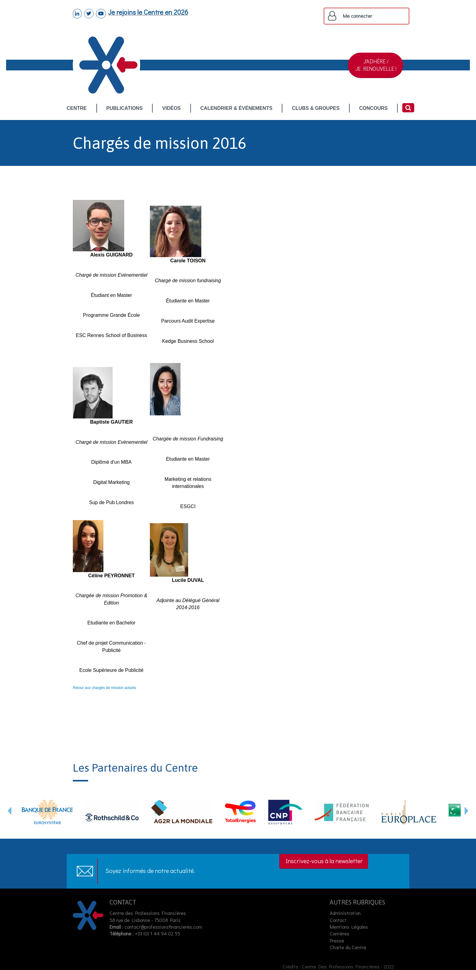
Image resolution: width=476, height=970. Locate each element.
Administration (345, 913)
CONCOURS (373, 108)
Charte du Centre (348, 947)
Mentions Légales (349, 926)
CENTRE (77, 108)
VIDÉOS (171, 108)
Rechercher (408, 107)
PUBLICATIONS (125, 108)
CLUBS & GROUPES (315, 108)
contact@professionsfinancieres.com (163, 926)
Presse (337, 940)
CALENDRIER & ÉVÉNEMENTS (236, 108)
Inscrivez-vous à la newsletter (324, 861)
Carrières (339, 933)
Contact (338, 920)
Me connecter (357, 15)
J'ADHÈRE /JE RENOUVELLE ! (375, 65)
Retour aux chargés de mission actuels (104, 688)
